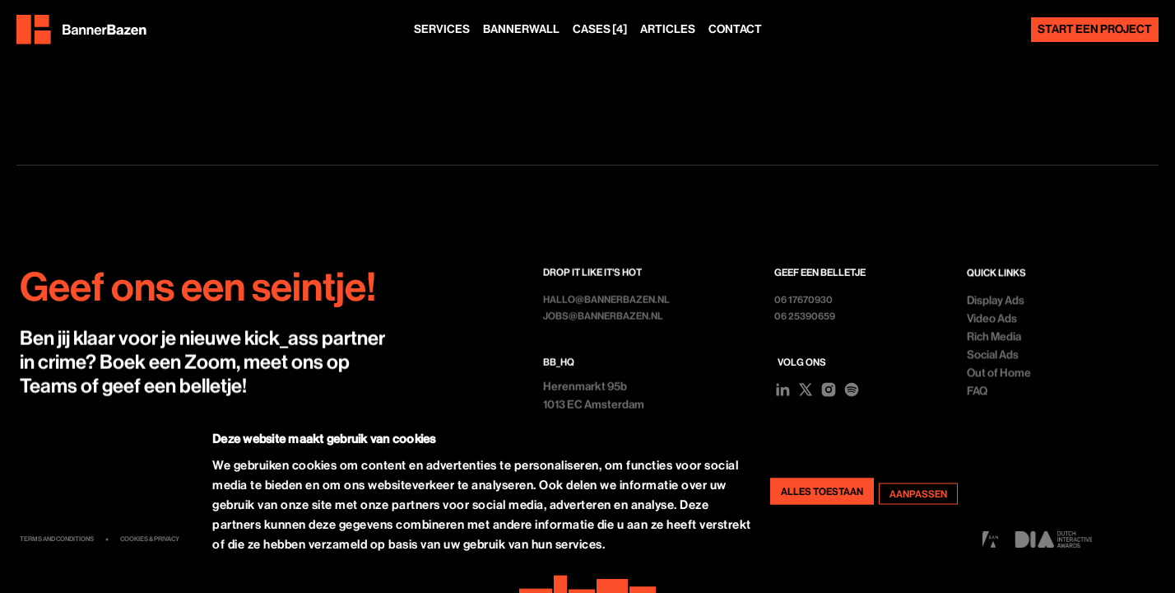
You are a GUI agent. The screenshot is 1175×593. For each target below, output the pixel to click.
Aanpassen (918, 493)
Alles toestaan (822, 491)
